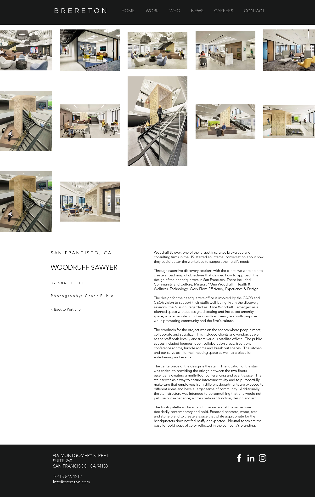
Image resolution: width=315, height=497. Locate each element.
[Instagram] (263, 458)
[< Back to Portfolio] (66, 309)
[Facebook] (239, 458)
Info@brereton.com (71, 482)
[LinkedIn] (251, 458)
